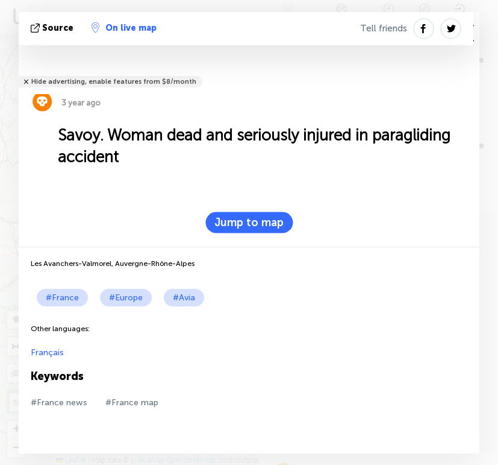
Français (47, 352)
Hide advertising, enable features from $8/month (113, 82)
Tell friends (383, 28)
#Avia (184, 298)
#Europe (126, 298)
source (53, 28)
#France (62, 298)
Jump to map (249, 222)
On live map (124, 27)
